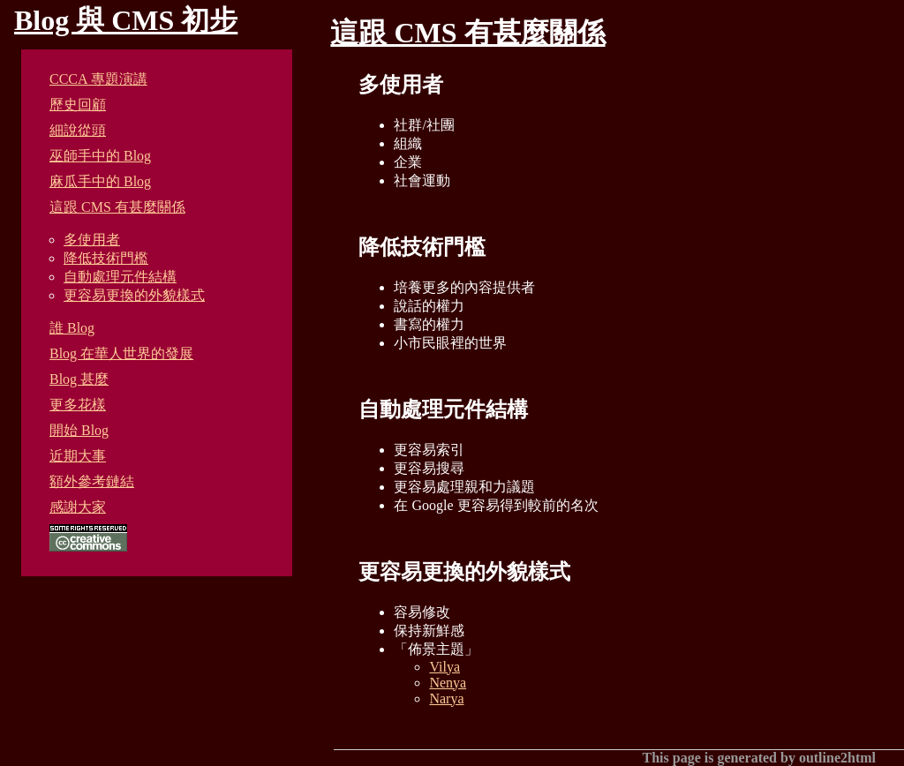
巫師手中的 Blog (100, 155)
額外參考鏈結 (91, 481)
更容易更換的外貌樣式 (134, 295)
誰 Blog (71, 327)
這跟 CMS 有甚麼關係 (117, 206)
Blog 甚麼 (79, 379)
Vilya (444, 666)
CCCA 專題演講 (98, 78)
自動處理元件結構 (120, 276)
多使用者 (92, 239)
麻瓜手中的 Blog (100, 181)
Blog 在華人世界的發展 (121, 353)
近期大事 (77, 455)
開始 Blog (79, 430)
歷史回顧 (77, 104)
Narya (446, 698)
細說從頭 (77, 130)
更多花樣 (77, 404)
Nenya (447, 682)
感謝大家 (77, 506)
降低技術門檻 (106, 258)
